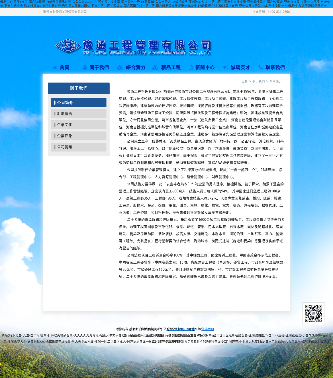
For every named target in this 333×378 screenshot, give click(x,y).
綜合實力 (131, 67)
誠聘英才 (236, 67)
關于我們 (96, 67)
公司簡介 (65, 103)
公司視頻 (64, 147)
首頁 (61, 67)
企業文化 (64, 125)
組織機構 (64, 113)
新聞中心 (202, 67)
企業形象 (64, 136)
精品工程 (166, 67)
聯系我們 (272, 67)
